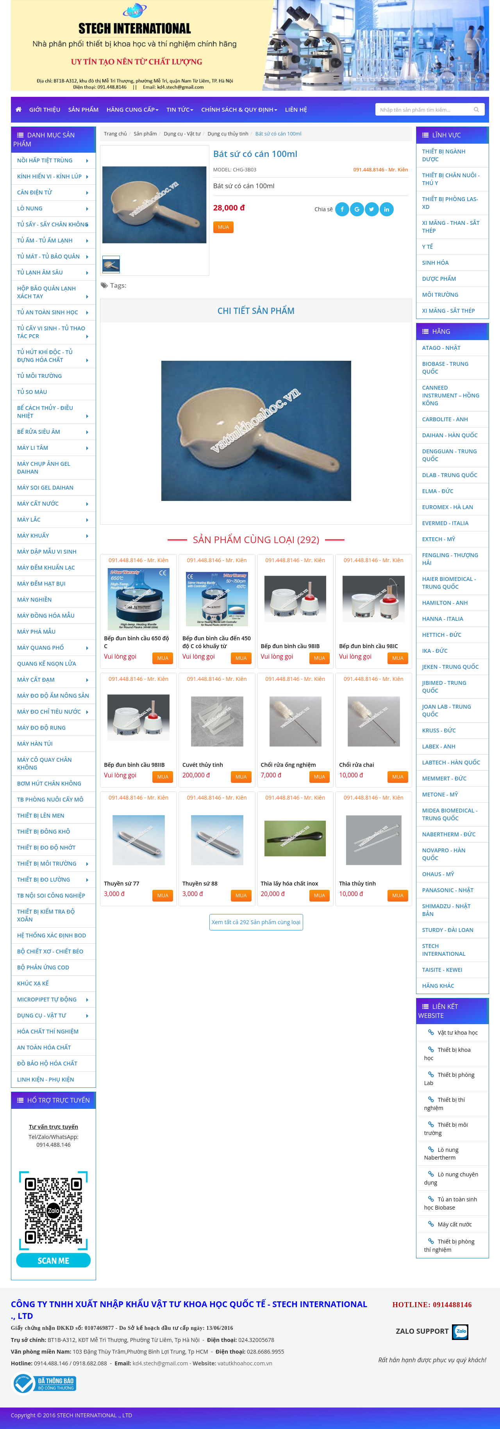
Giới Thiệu (45, 109)
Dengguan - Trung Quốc (449, 455)
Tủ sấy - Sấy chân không (53, 224)
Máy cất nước (53, 503)
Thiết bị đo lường (53, 879)
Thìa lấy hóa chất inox (289, 883)
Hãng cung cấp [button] (133, 109)
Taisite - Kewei (442, 969)
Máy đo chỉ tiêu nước (53, 711)
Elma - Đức (438, 491)
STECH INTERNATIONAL (444, 949)
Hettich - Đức (441, 634)
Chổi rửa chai (356, 764)
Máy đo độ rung (41, 727)
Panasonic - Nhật (447, 890)
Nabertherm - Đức (449, 834)
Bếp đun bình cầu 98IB (290, 646)
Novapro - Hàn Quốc (444, 854)
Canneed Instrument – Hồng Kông (451, 395)
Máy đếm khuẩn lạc (46, 567)
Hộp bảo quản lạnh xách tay (53, 292)
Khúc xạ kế (33, 983)
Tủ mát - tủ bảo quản (53, 256)
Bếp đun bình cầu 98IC (368, 646)
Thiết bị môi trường (53, 863)
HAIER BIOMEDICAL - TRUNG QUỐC (449, 582)
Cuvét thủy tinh (202, 764)
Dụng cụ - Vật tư (53, 1015)
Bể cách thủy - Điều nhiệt (53, 411)
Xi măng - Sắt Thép (448, 310)
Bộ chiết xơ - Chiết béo (50, 951)
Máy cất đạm (53, 679)
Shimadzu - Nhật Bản (446, 910)
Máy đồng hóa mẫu (46, 615)
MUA (223, 227)
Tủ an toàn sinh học (53, 312)
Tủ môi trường (39, 376)
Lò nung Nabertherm (441, 1154)
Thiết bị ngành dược (444, 155)
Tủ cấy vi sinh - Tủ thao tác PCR (53, 332)
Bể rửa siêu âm (53, 431)
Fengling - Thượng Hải (450, 559)
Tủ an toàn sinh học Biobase (450, 1203)
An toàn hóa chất (44, 1047)
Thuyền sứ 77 (121, 883)
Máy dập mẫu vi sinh (47, 551)
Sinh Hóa (435, 262)
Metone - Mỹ (440, 794)
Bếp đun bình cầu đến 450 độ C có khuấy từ (216, 642)
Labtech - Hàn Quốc (451, 762)
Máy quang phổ (53, 647)
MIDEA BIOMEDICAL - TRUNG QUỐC (450, 814)
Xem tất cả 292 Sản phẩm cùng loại (256, 922)
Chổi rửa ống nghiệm (288, 764)
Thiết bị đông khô (43, 831)
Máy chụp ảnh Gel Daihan (43, 467)
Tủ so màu (32, 392)
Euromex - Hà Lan (447, 507)
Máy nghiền (34, 599)
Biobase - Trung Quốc (445, 367)
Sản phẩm (83, 109)
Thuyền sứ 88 (200, 883)
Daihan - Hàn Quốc (450, 435)
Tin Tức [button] (179, 109)
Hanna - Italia (442, 618)
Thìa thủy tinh (357, 883)
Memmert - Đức (444, 778)
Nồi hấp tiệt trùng (53, 160)
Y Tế (427, 246)
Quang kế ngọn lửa (46, 663)
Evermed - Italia (445, 523)
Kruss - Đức (439, 730)
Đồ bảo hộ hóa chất (47, 1063)
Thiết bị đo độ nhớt (46, 847)
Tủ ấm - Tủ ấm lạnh (53, 240)
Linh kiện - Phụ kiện (45, 1079)
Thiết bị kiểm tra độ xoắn (46, 915)
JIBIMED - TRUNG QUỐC (444, 686)
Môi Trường (440, 294)
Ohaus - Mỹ (438, 874)
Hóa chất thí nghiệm (48, 1031)
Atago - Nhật (441, 347)
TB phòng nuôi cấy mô (50, 799)
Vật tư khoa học (458, 1032)
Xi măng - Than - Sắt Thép (451, 226)
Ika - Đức (435, 650)
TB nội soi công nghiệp (51, 895)
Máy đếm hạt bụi (41, 583)
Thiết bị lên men (40, 815)
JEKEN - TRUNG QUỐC (450, 666)
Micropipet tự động (53, 999)
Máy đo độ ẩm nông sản (53, 695)
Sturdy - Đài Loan (448, 930)
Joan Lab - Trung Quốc (446, 710)
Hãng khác (438, 985)
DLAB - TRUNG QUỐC (449, 475)
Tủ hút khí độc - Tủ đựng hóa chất (53, 355)
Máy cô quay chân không (44, 763)
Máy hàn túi (35, 743)
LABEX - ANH (438, 746)
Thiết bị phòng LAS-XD (450, 202)
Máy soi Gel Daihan (45, 487)
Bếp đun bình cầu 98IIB (134, 764)
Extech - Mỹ (438, 539)
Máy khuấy (53, 535)
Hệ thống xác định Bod (51, 935)
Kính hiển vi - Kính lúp (53, 176)
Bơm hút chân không (49, 783)
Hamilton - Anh (445, 602)
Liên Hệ (296, 109)
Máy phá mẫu (36, 631)
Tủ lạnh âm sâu (53, 272)
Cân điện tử (53, 192)
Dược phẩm (439, 278)
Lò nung (53, 208)
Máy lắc (53, 519)
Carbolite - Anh (445, 419)
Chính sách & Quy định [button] (239, 109)
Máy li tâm (53, 447)
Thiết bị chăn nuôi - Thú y (451, 179)
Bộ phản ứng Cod (43, 967)
